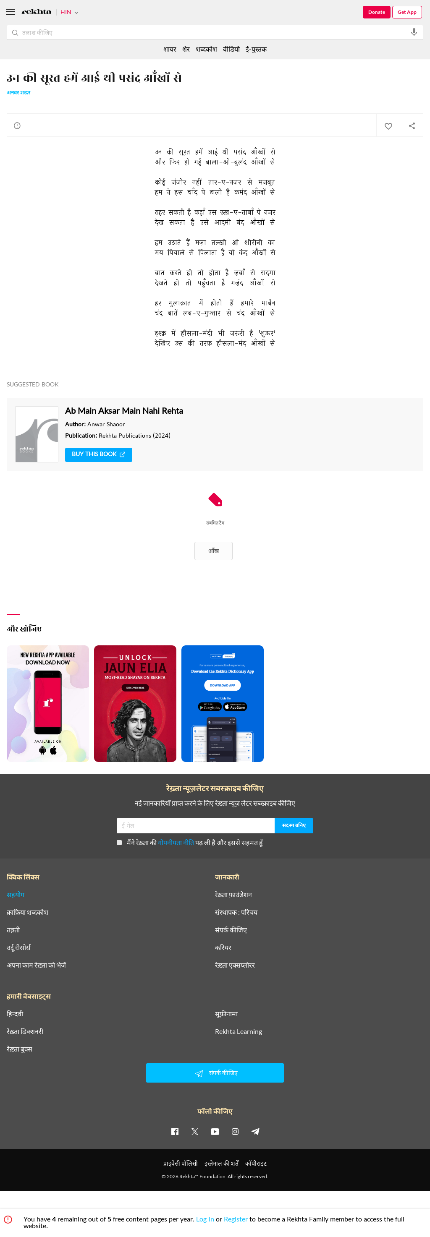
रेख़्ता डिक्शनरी (25, 1031)
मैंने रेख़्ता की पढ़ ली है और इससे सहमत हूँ (190, 842)
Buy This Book (99, 455)
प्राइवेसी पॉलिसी (180, 1163)
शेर (186, 49)
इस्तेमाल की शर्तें (222, 1163)
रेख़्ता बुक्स (19, 1049)
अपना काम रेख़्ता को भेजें (36, 965)
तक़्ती (13, 929)
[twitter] (195, 1131)
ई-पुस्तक (256, 49)
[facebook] (174, 1131)
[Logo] (36, 13)
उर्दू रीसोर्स (19, 947)
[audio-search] (414, 32)
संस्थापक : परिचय (236, 912)
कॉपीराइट (256, 1163)
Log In (205, 1220)
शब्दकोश (206, 49)
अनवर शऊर (18, 93)
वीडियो (231, 49)
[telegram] (255, 1131)
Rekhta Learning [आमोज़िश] (238, 1031)
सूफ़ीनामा (226, 1013)
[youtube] (215, 1131)
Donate (376, 12)
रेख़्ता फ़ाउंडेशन (233, 894)
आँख (213, 550)
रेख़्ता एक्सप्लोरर (235, 965)
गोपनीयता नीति (176, 842)
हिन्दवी (15, 1013)
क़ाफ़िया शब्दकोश (27, 912)
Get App (407, 12)
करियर (223, 947)
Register (236, 1220)
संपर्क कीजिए (231, 929)
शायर (169, 49)
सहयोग (15, 894)
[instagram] (235, 1131)
